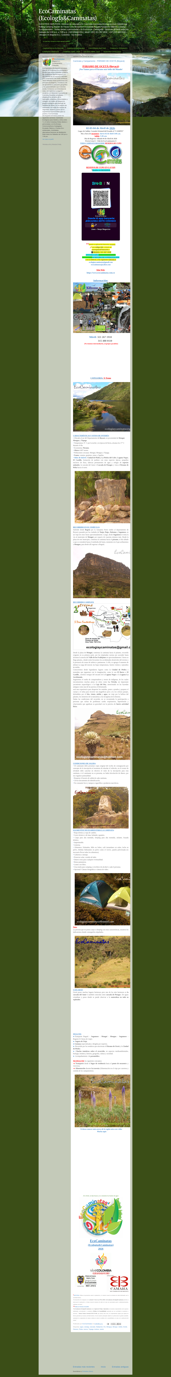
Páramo (75, 1329)
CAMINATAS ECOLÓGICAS (53, 48)
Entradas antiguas (120, 1367)
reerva (86, 1329)
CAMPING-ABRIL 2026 (71, 52)
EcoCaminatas (59, 59)
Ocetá (125, 1327)
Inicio (103, 1367)
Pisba (81, 1329)
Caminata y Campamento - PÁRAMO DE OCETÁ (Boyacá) (99, 61)
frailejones (99, 1327)
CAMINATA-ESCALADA (76, 48)
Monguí (115, 1327)
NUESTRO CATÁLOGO (112, 52)
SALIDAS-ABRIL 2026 (92, 52)
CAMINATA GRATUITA (50, 52)
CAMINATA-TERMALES (118, 48)
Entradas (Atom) (87, 1371)
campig (86, 1327)
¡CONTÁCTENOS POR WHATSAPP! (56, 41)
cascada (92, 1327)
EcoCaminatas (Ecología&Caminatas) (68, 15)
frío (104, 1327)
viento (102, 1329)
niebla (120, 1327)
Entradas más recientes (84, 1367)
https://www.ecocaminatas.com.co (101, 273)
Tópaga (91, 1329)
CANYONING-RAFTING (97, 48)
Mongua (109, 1327)
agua (81, 1327)
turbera (96, 1329)
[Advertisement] (100, 1348)
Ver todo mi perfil (47, 139)
